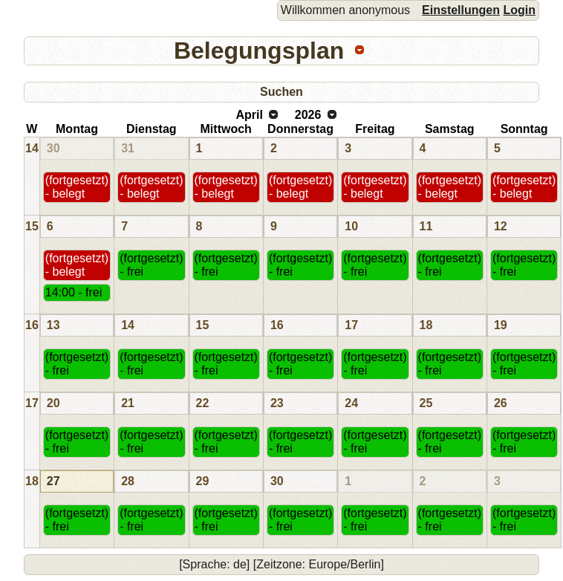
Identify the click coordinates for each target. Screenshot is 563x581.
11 (426, 226)
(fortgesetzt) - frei (151, 265)
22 (202, 403)
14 (32, 148)
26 (500, 403)
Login (519, 10)
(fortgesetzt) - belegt (76, 187)
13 (53, 325)
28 (127, 481)
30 (53, 148)
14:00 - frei (73, 292)
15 (32, 226)
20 (53, 403)
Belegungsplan (259, 50)
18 (426, 325)
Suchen (281, 91)
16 (32, 325)
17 (351, 325)
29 (202, 481)
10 (351, 226)
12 (500, 226)
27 (53, 481)
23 (277, 403)
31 (127, 148)
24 (351, 403)
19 (500, 325)
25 (426, 403)
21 (127, 403)
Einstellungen (461, 10)
